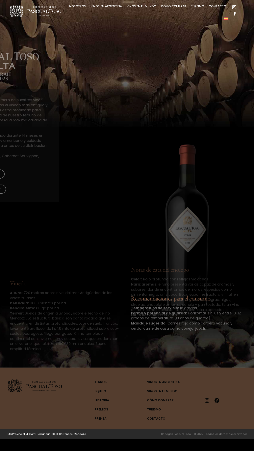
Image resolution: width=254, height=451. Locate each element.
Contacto (156, 418)
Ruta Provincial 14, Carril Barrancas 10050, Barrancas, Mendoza (46, 434)
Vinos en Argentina (163, 382)
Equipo (100, 391)
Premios (101, 409)
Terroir (101, 382)
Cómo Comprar (160, 400)
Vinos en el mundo (162, 391)
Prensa (101, 418)
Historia (102, 400)
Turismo (154, 409)
